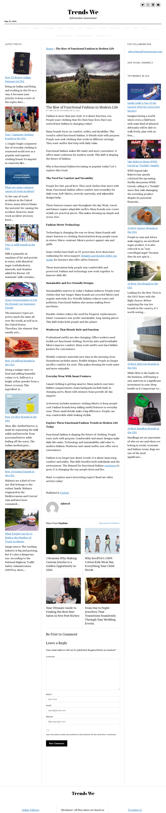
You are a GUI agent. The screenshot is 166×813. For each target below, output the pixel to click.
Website (49, 716)
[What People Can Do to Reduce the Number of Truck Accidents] (22, 520)
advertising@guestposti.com (145, 51)
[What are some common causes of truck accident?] (22, 176)
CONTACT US (103, 35)
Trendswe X (135, 810)
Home (102, 28)
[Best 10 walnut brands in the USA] (22, 460)
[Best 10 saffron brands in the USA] (22, 348)
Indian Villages (30, 810)
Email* (49, 705)
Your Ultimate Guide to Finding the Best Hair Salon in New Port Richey (62, 611)
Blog (144, 28)
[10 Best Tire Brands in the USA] (144, 271)
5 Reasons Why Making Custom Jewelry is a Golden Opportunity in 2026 (61, 564)
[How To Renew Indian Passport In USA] (22, 63)
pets (135, 28)
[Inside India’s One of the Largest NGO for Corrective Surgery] (144, 92)
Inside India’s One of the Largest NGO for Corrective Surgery (143, 106)
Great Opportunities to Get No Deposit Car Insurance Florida (21, 303)
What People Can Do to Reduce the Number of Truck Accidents (18, 537)
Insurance (115, 28)
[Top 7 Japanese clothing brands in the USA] (22, 120)
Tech (60, 28)
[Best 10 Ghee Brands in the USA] (22, 404)
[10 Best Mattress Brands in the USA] (144, 339)
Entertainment (64, 35)
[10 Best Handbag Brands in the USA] (144, 409)
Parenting (49, 28)
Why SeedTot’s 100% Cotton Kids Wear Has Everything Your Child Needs (99, 564)
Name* (49, 694)
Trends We (83, 12)
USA (79, 28)
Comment (50, 656)
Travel (70, 28)
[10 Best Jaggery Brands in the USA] (144, 216)
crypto (36, 28)
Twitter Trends (84, 35)
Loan (126, 28)
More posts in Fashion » (109, 523)
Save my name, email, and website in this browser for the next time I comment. (81, 734)
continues (110, 465)
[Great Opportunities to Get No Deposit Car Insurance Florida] (22, 289)
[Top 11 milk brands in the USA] (22, 233)
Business (90, 28)
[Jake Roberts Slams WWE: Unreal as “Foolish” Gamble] (144, 150)
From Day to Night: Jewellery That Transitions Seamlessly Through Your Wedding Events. (100, 615)
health (23, 28)
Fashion (64, 492)
